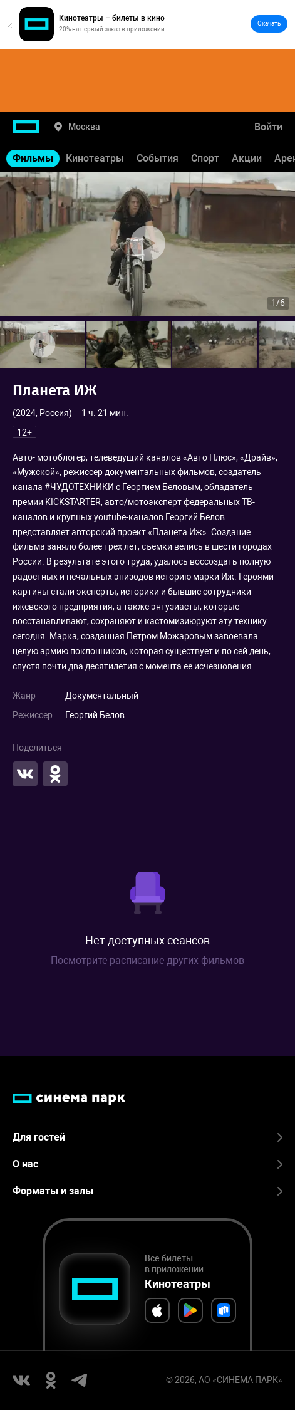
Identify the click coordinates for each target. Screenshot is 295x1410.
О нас (147, 1164)
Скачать (269, 23)
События (158, 158)
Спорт (205, 158)
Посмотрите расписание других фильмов (147, 960)
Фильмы (33, 158)
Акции (247, 158)
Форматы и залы (147, 1191)
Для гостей (147, 1137)
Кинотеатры (95, 158)
